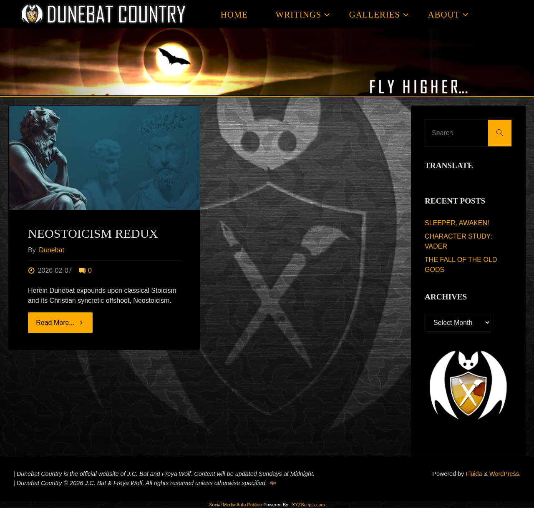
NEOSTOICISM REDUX (93, 233)
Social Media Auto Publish (235, 504)
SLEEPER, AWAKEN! (457, 222)
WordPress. (505, 473)
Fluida (473, 473)
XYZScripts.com (308, 504)
